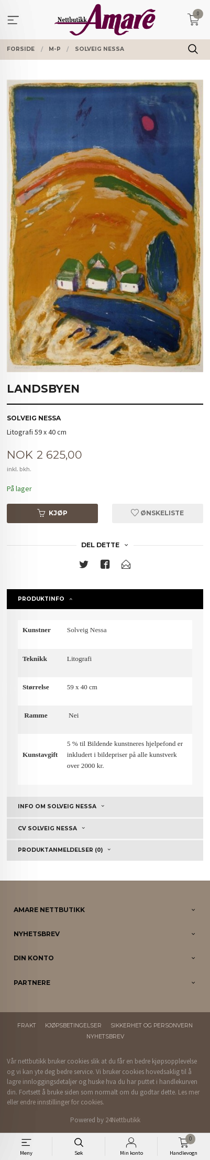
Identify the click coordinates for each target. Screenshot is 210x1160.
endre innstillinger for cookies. (62, 1102)
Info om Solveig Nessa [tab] (57, 806)
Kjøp (52, 513)
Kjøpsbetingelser (73, 1025)
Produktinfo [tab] (41, 598)
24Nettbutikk (122, 1119)
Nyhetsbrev (105, 1036)
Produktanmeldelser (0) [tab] (60, 850)
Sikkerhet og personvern (151, 1025)
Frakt (26, 1025)
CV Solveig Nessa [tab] (47, 828)
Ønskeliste (157, 513)
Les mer (189, 1092)
